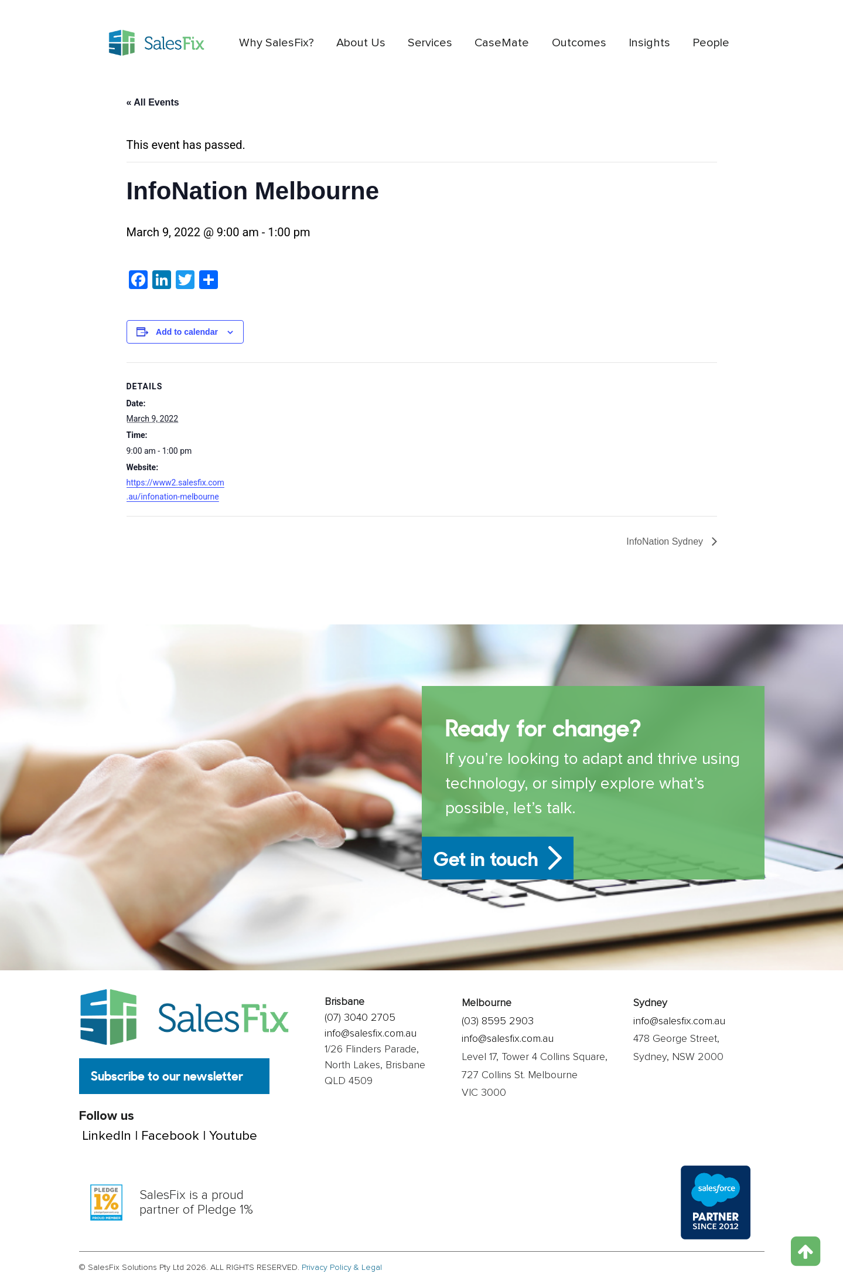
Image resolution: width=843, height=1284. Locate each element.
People (710, 43)
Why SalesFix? (276, 43)
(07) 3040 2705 (360, 1017)
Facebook (170, 1137)
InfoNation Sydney (665, 541)
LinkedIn (107, 1137)
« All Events (153, 102)
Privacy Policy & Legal (342, 1268)
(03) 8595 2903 (498, 1020)
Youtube (233, 1137)
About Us (360, 43)
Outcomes (579, 43)
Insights (649, 43)
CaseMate (502, 43)
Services (430, 43)
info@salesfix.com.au (371, 1033)
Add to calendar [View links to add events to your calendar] (187, 332)
